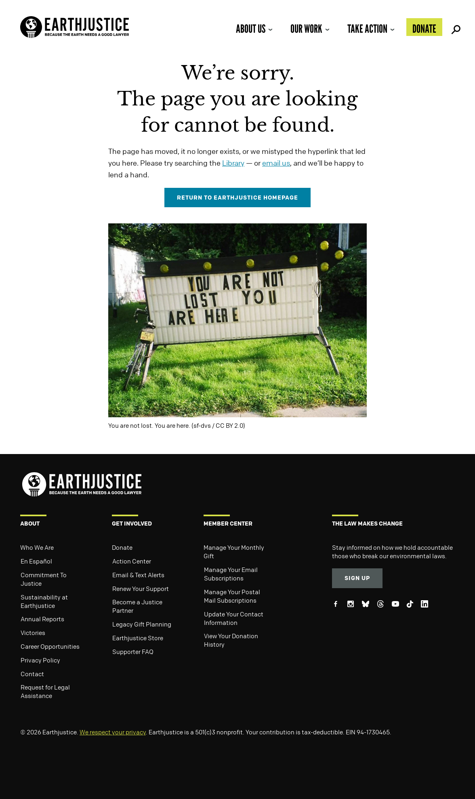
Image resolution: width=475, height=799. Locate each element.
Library (233, 162)
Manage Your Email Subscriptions (231, 574)
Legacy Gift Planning (141, 624)
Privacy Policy (40, 660)
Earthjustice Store (137, 638)
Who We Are (37, 547)
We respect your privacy (113, 732)
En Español (36, 561)
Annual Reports (42, 619)
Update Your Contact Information (233, 618)
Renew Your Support (140, 589)
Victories (33, 633)
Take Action (367, 29)
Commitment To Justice (44, 579)
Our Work (306, 29)
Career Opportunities (50, 646)
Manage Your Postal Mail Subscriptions (232, 596)
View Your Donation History (231, 640)
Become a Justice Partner (137, 606)
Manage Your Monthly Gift (234, 551)
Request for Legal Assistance (45, 691)
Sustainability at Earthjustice (44, 601)
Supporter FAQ (132, 652)
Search (455, 27)
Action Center (131, 561)
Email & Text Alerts (138, 575)
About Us (250, 29)
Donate (424, 29)
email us (276, 162)
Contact (32, 674)
